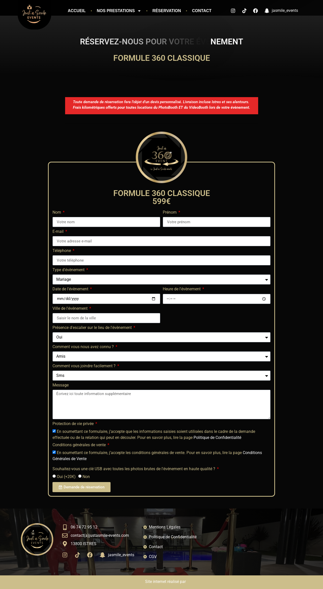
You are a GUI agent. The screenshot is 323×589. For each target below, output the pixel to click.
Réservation (166, 11)
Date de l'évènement (70, 289)
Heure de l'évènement (182, 289)
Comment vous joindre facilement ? (84, 366)
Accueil (77, 11)
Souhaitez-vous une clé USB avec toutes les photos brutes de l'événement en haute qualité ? (134, 469)
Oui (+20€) (66, 476)
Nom (57, 212)
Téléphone (62, 251)
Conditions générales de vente (79, 445)
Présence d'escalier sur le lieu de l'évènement (92, 328)
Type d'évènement (69, 270)
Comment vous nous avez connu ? (83, 347)
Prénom (170, 212)
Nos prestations (119, 10)
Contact (201, 11)
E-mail (58, 232)
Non (86, 476)
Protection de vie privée (73, 424)
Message (60, 385)
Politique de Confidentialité (217, 437)
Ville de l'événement (70, 308)
